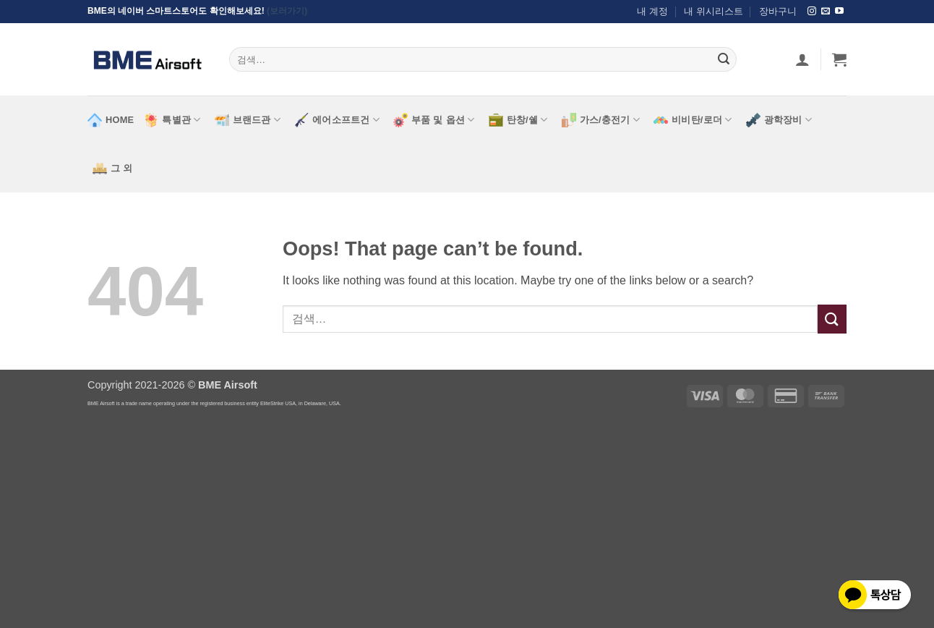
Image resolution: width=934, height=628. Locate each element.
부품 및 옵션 (433, 120)
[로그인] (802, 59)
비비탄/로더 (693, 120)
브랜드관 (247, 120)
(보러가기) (287, 11)
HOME (110, 120)
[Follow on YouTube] (839, 12)
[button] (839, 59)
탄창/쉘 (518, 120)
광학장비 (779, 120)
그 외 (112, 168)
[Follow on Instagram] (811, 12)
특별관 (172, 120)
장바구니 (778, 11)
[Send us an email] (825, 12)
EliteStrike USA (278, 403)
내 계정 (652, 11)
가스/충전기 (601, 120)
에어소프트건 (337, 120)
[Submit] (723, 59)
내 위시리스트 (713, 11)
